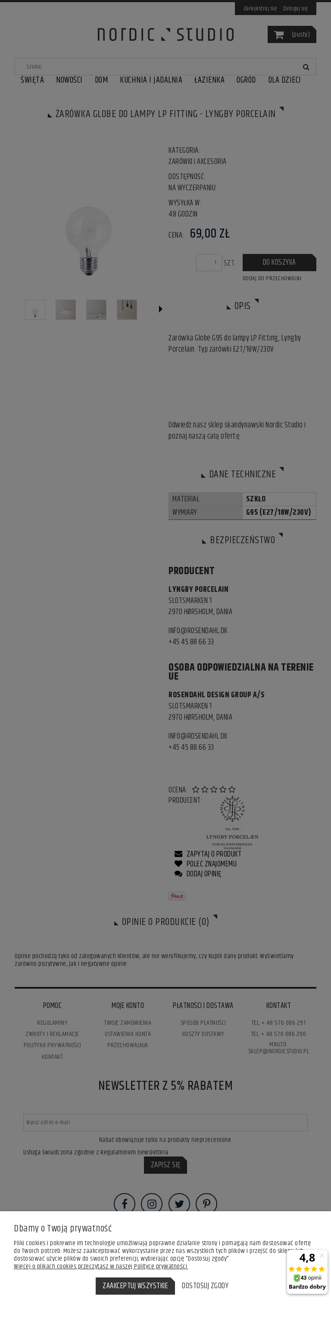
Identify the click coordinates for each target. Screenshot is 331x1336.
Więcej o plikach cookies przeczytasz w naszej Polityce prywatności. (101, 1266)
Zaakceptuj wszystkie (135, 1286)
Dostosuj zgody (205, 1286)
